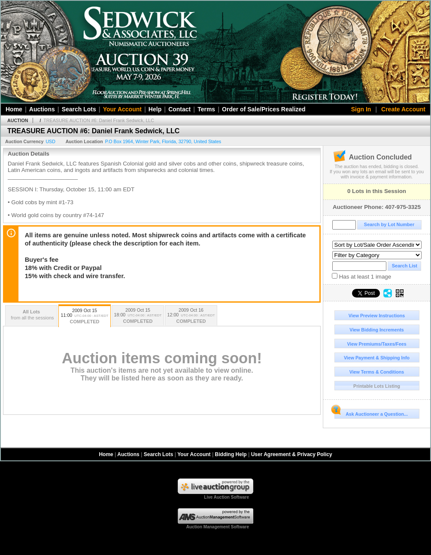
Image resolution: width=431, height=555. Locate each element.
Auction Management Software (217, 526)
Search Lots (79, 109)
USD (50, 141)
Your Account (122, 109)
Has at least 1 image (361, 276)
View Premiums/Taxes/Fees (376, 343)
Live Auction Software (226, 497)
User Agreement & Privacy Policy (291, 454)
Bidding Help (231, 454)
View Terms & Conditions (376, 371)
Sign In (361, 109)
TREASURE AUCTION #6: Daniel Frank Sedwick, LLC (98, 120)
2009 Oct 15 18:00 (138, 316)
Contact (179, 109)
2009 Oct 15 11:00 (84, 316)
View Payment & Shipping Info (377, 357)
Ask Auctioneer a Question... (371, 413)
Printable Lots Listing (376, 386)
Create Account (403, 109)
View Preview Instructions (377, 315)
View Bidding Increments (376, 329)
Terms (206, 109)
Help (155, 109)
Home (14, 109)
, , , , (163, 141)
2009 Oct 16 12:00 (191, 316)
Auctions (42, 109)
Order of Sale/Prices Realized (264, 109)
